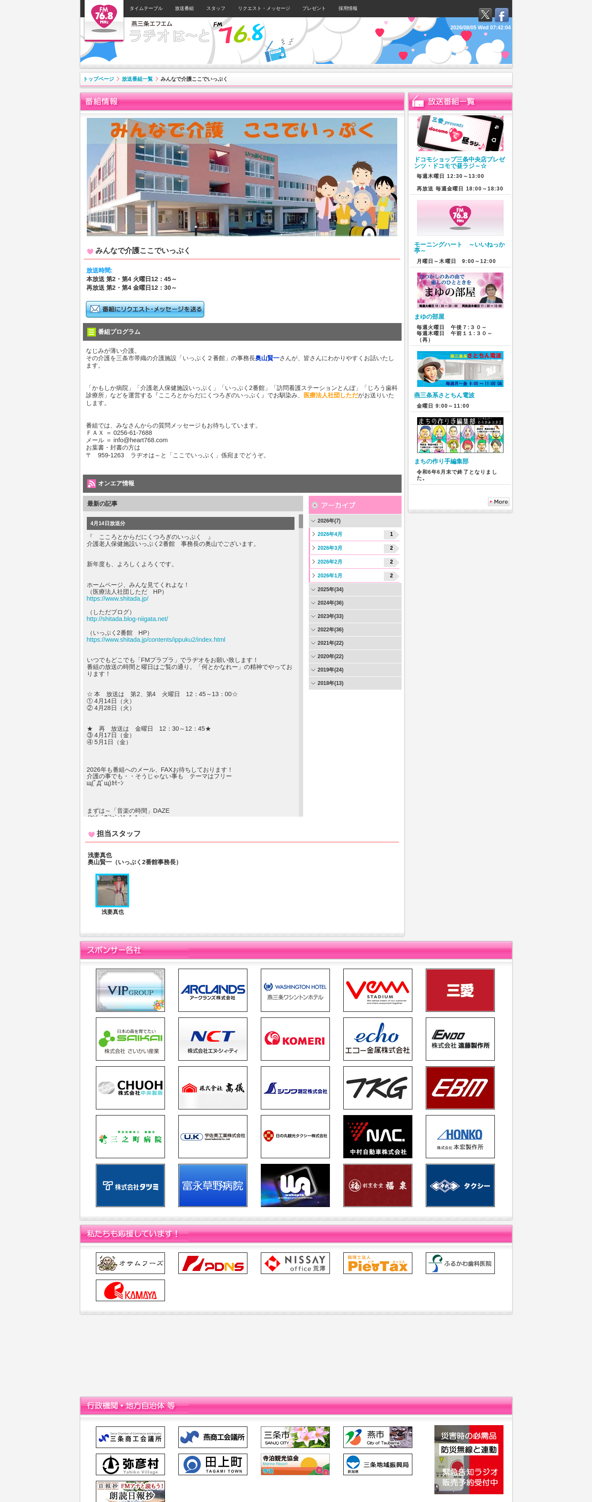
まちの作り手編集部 (441, 461)
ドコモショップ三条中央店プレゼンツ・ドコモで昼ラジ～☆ (459, 162)
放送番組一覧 (137, 79)
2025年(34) (331, 589)
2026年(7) (329, 521)
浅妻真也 (112, 912)
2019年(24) (331, 670)
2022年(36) (331, 630)
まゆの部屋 (429, 316)
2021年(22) (331, 643)
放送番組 (184, 8)
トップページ (98, 79)
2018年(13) (331, 683)
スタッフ (215, 8)
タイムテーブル (146, 8)
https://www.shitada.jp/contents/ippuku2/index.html (156, 639)
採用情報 (348, 8)
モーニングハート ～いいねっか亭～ (459, 247)
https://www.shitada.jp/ (118, 598)
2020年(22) (331, 656)
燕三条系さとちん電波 (444, 395)
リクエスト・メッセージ (264, 8)
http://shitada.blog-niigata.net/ (127, 618)
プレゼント (314, 8)
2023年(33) (331, 616)
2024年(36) (331, 603)
